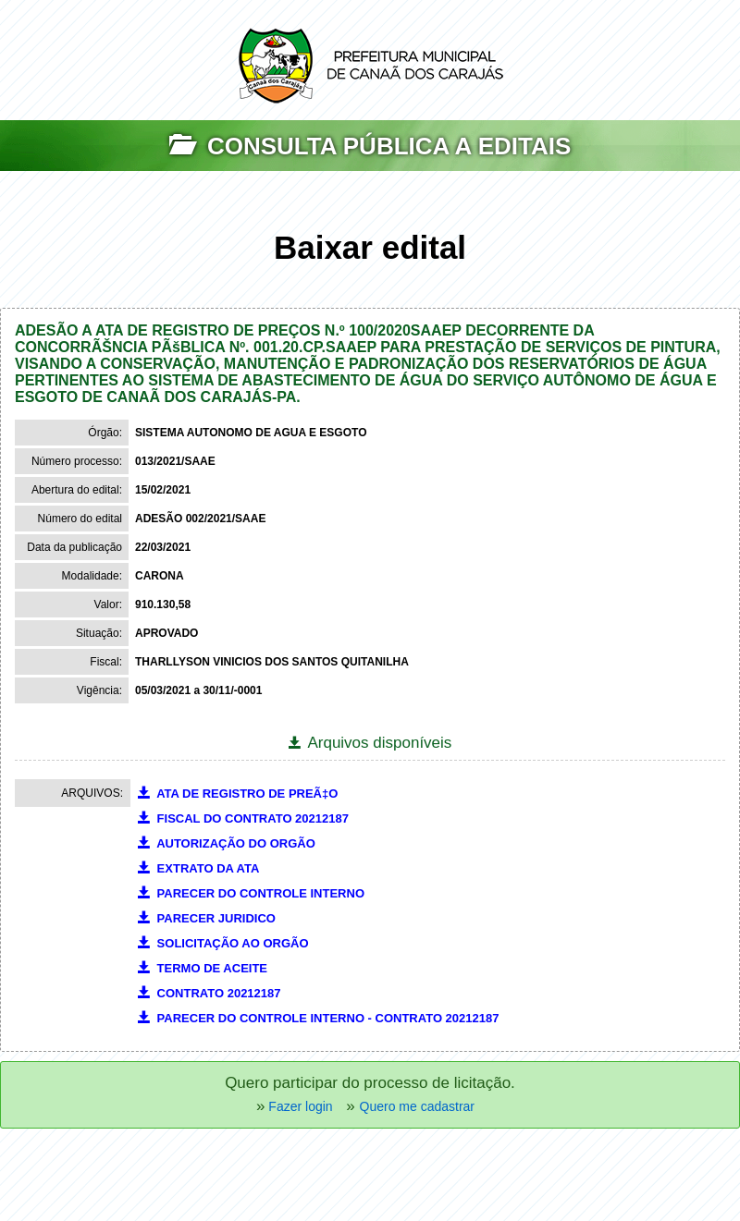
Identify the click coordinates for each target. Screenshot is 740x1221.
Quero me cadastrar (417, 1106)
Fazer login (298, 1106)
